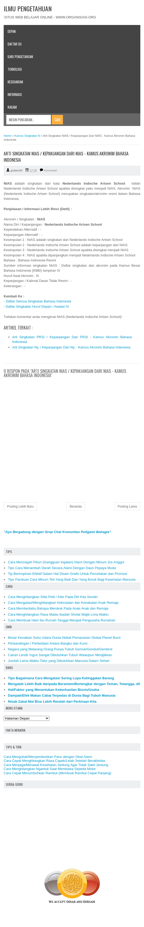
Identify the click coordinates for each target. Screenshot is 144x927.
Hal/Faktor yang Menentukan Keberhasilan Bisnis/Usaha (53, 690)
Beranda (76, 506)
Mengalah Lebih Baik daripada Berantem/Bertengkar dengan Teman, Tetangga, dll (74, 684)
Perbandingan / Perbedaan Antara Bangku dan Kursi (47, 643)
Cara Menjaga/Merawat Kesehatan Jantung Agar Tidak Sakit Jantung (56, 765)
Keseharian (15, 81)
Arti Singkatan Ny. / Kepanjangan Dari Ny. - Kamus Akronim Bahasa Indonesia (71, 347)
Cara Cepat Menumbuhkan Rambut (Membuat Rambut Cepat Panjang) (57, 773)
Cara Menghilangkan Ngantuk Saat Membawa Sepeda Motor (50, 769)
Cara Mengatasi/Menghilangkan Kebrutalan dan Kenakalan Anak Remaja (63, 603)
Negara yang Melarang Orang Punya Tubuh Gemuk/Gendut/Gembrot (60, 649)
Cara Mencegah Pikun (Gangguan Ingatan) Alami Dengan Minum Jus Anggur (66, 562)
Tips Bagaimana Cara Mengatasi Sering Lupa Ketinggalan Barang (61, 678)
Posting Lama (127, 506)
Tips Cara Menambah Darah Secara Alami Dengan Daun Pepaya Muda (62, 568)
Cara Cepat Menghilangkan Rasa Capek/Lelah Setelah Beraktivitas (54, 761)
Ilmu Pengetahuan (20, 56)
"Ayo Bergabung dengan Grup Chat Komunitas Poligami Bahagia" (57, 532)
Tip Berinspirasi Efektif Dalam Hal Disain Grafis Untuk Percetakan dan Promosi (67, 574)
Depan (12, 31)
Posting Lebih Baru (20, 506)
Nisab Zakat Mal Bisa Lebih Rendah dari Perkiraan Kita (52, 701)
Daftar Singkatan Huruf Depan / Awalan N (37, 306)
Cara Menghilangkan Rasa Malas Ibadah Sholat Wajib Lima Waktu (58, 614)
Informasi (15, 94)
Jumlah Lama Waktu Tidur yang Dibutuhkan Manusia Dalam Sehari (58, 661)
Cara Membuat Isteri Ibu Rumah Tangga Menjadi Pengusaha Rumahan (61, 620)
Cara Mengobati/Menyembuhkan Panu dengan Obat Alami (48, 757)
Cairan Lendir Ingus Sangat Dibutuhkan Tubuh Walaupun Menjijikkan (60, 655)
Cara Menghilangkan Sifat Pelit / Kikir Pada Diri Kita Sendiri (53, 597)
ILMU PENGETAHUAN (28, 8)
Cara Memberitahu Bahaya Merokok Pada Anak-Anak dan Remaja (58, 608)
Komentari (50, 170)
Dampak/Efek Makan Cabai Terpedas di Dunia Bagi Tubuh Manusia (61, 695)
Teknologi (15, 69)
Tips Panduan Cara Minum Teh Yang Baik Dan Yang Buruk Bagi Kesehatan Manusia (71, 579)
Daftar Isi (15, 44)
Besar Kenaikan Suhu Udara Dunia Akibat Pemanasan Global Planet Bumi (64, 638)
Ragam (12, 107)
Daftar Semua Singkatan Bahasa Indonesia (38, 301)
